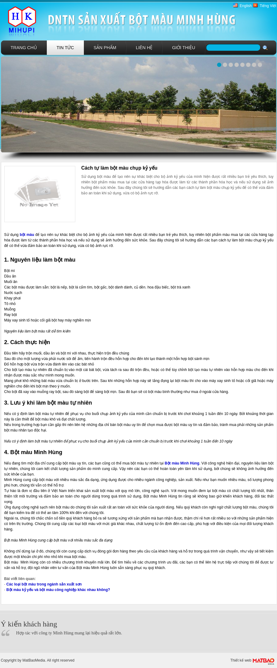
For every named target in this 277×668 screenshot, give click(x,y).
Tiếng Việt (268, 6)
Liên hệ (144, 47)
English (246, 6)
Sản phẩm (105, 47)
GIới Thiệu (183, 47)
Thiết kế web (241, 660)
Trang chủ (24, 47)
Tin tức (65, 47)
